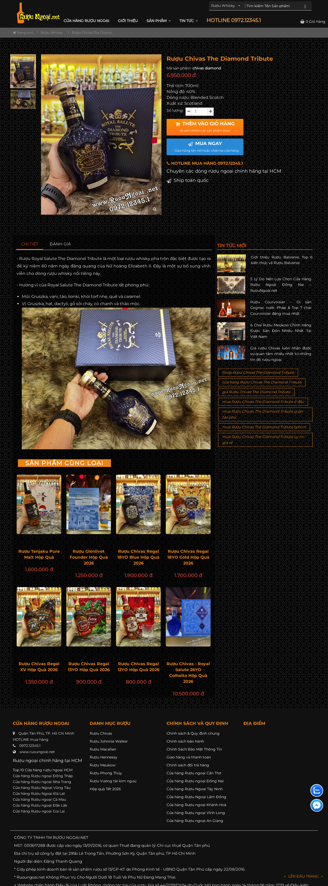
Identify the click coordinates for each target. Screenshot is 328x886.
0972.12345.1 (29, 745)
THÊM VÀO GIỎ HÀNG (205, 127)
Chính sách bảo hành (185, 741)
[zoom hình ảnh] (154, 209)
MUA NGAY (207, 146)
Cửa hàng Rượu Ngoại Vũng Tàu (41, 787)
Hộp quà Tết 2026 (105, 789)
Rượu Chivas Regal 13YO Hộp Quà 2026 (89, 666)
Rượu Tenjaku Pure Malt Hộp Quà (39, 554)
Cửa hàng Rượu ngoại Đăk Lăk (40, 805)
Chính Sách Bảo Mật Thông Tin (194, 749)
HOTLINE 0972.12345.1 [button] (234, 20)
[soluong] (199, 112)
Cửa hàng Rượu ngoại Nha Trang (42, 781)
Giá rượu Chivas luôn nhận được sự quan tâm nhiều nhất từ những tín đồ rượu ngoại (280, 354)
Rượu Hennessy (103, 757)
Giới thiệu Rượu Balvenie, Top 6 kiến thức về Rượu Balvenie (282, 260)
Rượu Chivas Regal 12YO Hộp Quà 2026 (138, 666)
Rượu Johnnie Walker (109, 741)
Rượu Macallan (103, 749)
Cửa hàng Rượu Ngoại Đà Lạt (39, 793)
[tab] (29, 244)
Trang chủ (23, 32)
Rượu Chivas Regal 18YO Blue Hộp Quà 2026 (138, 557)
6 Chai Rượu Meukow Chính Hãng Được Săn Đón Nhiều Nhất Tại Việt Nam (280, 331)
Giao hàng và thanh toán (189, 757)
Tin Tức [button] (188, 20)
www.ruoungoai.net (37, 751)
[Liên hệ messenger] (316, 805)
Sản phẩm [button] (159, 20)
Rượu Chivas (101, 733)
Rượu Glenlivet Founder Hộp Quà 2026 (89, 557)
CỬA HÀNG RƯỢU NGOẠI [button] (86, 20)
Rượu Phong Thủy (106, 773)
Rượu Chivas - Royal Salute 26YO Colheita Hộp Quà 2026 (188, 672)
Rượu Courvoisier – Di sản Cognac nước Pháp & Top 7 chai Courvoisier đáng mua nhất (280, 308)
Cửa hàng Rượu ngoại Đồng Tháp (43, 776)
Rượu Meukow (102, 765)
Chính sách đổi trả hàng (188, 765)
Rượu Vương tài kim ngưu (113, 781)
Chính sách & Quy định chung (193, 733)
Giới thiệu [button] (128, 20)
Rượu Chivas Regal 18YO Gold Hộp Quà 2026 (188, 557)
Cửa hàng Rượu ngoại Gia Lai (39, 811)
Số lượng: (175, 110)
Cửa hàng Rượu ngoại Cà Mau (39, 799)
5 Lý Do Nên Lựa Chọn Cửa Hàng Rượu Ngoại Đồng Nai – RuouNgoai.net (280, 285)
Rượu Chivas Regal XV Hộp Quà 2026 (39, 666)
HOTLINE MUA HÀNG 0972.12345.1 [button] (205, 163)
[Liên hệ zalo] (316, 790)
